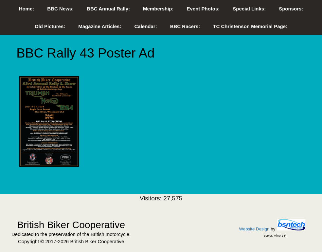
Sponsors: (291, 8)
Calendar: (145, 26)
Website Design (254, 229)
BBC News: (60, 8)
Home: (26, 8)
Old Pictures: (50, 26)
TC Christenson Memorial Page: (250, 26)
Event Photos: (203, 8)
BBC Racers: (185, 26)
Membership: (158, 8)
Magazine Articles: (99, 26)
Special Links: (249, 8)
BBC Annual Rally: (108, 8)
